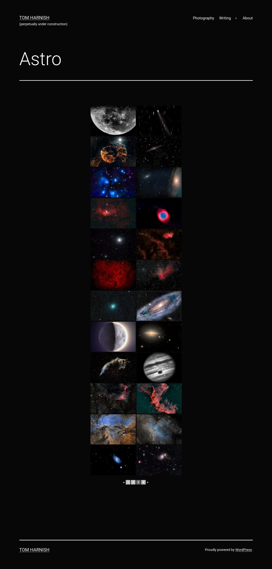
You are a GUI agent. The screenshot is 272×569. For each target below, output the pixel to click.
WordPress (243, 550)
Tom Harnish (34, 17)
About (248, 18)
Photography (203, 18)
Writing (225, 18)
